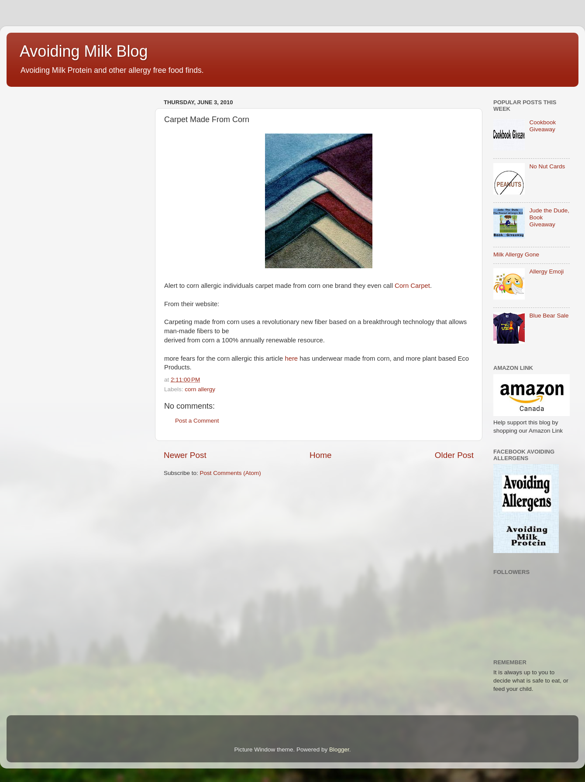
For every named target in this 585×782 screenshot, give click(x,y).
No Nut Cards (547, 166)
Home (320, 455)
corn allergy (200, 389)
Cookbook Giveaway (542, 126)
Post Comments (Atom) (230, 473)
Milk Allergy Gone (516, 254)
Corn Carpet (412, 285)
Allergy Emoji (546, 271)
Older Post (454, 455)
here (291, 358)
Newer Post (185, 455)
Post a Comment (197, 420)
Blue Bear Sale (548, 315)
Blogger (339, 749)
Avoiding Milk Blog (84, 51)
